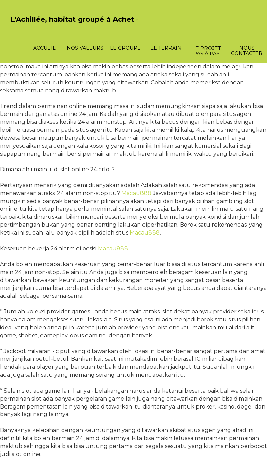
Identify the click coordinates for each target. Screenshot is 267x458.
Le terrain (166, 48)
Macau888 (136, 193)
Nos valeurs (85, 48)
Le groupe (125, 48)
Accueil (44, 48)
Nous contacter (247, 50)
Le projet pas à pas (206, 51)
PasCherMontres (28, 27)
